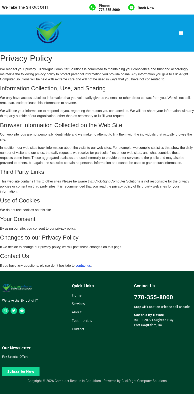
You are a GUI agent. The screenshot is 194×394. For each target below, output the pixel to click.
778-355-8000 (109, 10)
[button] (181, 33)
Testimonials (82, 320)
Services (78, 303)
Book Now (146, 8)
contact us (83, 265)
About (77, 312)
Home (77, 295)
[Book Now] (131, 7)
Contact (78, 329)
